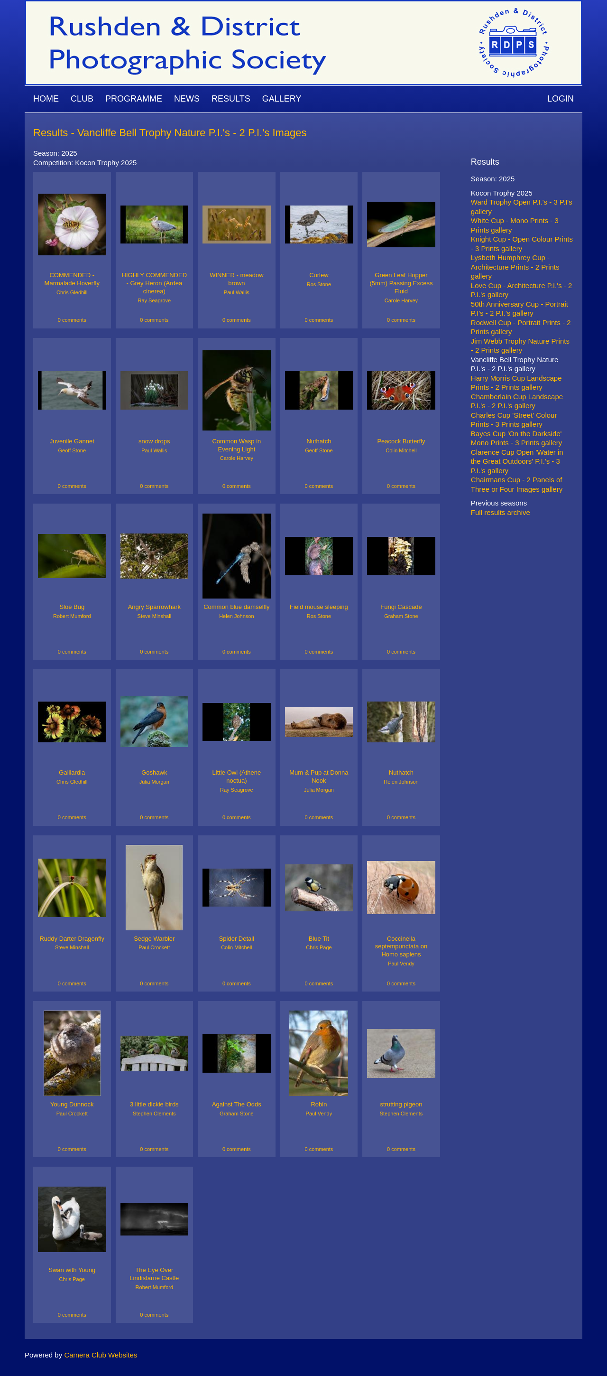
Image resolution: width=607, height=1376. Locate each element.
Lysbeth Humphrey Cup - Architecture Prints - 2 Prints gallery (515, 266)
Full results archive (500, 512)
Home (46, 98)
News (187, 98)
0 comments (72, 320)
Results (231, 98)
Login (560, 98)
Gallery (282, 98)
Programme (133, 98)
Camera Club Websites (100, 1355)
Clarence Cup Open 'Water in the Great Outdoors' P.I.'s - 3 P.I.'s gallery (517, 461)
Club (82, 98)
